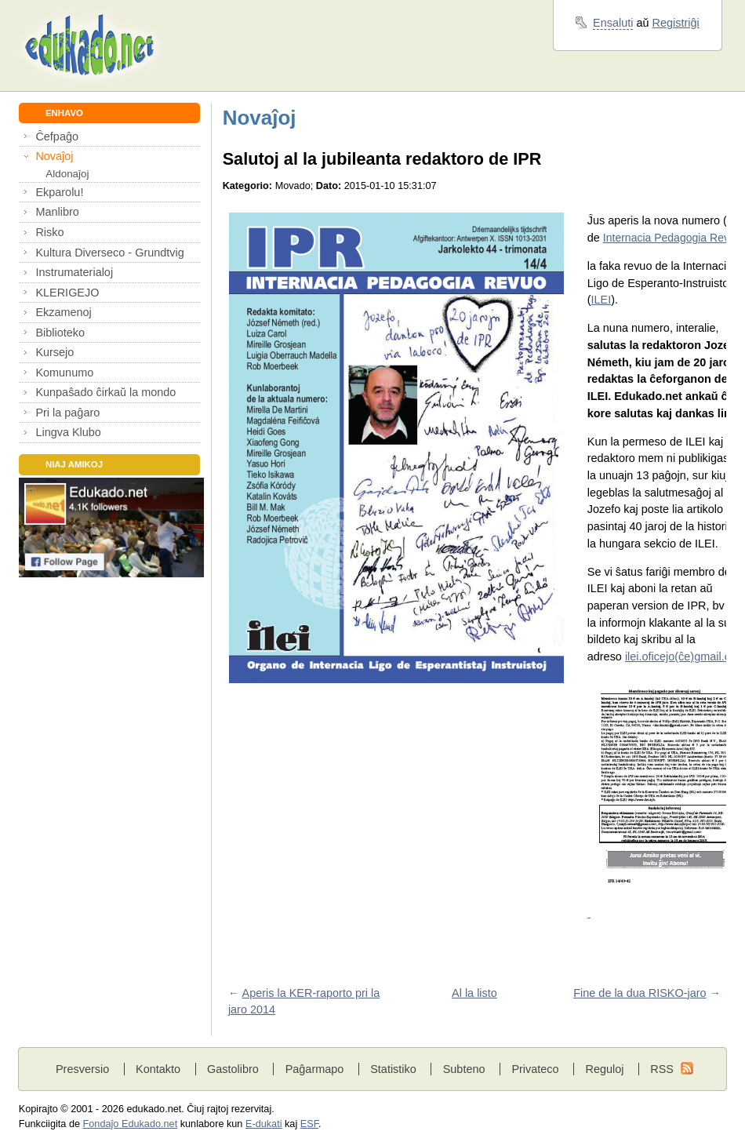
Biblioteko (60, 332)
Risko (49, 232)
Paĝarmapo (314, 1069)
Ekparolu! (59, 192)
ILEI (601, 299)
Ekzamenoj (63, 312)
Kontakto (158, 1069)
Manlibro (56, 211)
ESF (309, 1123)
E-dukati (263, 1123)
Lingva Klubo (67, 432)
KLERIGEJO (67, 292)
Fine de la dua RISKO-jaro (639, 993)
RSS (662, 1069)
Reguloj (604, 1069)
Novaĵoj (54, 156)
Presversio (82, 1069)
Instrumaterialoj (74, 272)
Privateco (534, 1069)
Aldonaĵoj (67, 174)
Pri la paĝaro (67, 412)
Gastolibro (233, 1069)
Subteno (464, 1069)
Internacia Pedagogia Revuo (672, 237)
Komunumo (64, 372)
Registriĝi (676, 22)
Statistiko (393, 1069)
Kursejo (54, 352)
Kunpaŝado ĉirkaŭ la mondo (105, 392)
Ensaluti (613, 22)
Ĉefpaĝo (56, 136)
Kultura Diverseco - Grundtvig (109, 252)
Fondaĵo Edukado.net (130, 1123)
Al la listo (474, 993)
